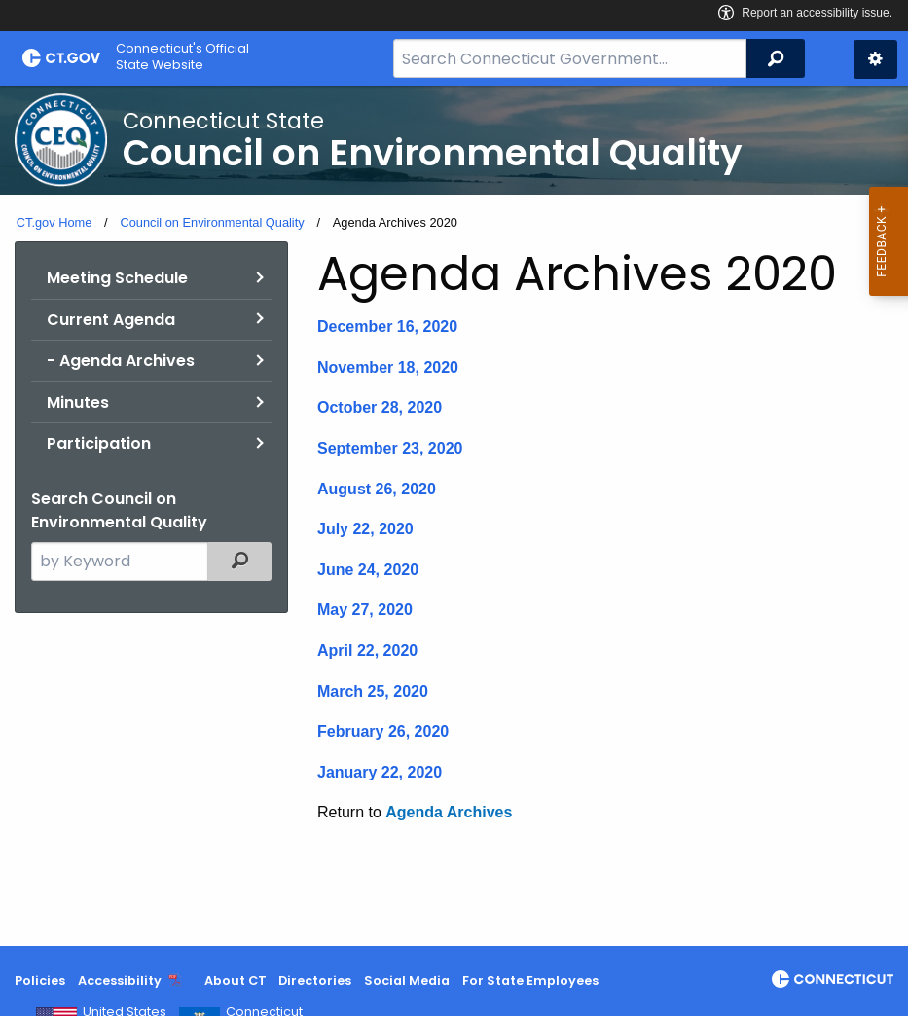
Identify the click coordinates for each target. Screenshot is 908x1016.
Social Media (407, 980)
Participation (99, 443)
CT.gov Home (54, 222)
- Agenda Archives (121, 360)
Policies (40, 980)
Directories (314, 980)
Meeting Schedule (117, 278)
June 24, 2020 (367, 570)
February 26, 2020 (383, 731)
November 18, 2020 (387, 367)
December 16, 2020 (387, 326)
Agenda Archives (448, 812)
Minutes (78, 402)
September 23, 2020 (389, 448)
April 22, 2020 (367, 650)
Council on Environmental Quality (212, 222)
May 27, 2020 (365, 609)
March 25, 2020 (372, 691)
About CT (235, 980)
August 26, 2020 (376, 489)
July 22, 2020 (365, 529)
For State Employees (530, 980)
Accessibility (120, 980)
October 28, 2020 (379, 407)
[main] (454, 516)
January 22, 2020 (379, 772)
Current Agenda (111, 319)
